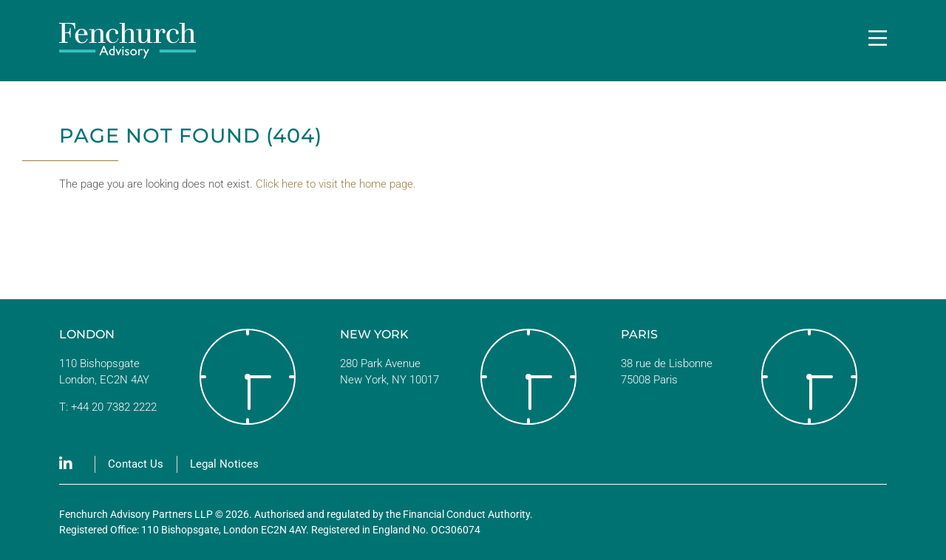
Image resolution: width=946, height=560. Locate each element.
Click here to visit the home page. (336, 184)
